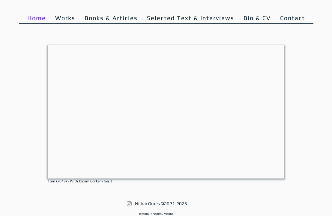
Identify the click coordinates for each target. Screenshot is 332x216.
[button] (257, 17)
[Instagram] (129, 203)
